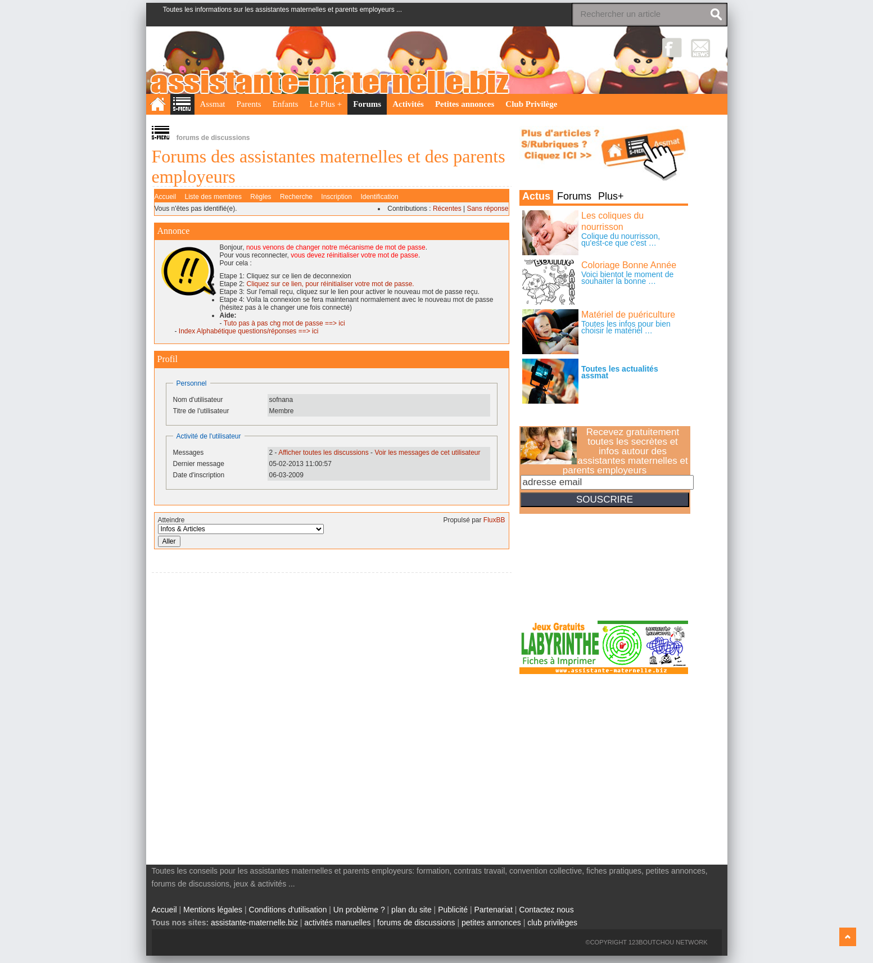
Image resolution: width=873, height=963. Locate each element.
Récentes (447, 209)
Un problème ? (359, 909)
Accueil (166, 197)
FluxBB (494, 520)
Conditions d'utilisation (288, 909)
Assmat (212, 104)
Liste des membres (213, 197)
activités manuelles (337, 922)
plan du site (411, 909)
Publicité (453, 909)
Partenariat (493, 909)
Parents (249, 104)
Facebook (672, 47)
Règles (260, 197)
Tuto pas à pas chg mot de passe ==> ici (284, 323)
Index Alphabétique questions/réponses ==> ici (249, 331)
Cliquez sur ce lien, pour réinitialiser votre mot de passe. (330, 284)
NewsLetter (701, 47)
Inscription (336, 197)
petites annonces (491, 922)
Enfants (285, 104)
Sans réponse (487, 209)
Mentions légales (212, 909)
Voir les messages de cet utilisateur (427, 452)
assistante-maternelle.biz (254, 922)
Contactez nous (546, 909)
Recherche (296, 197)
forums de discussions (416, 922)
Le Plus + (326, 104)
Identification (379, 197)
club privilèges (552, 922)
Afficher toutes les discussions (323, 452)
